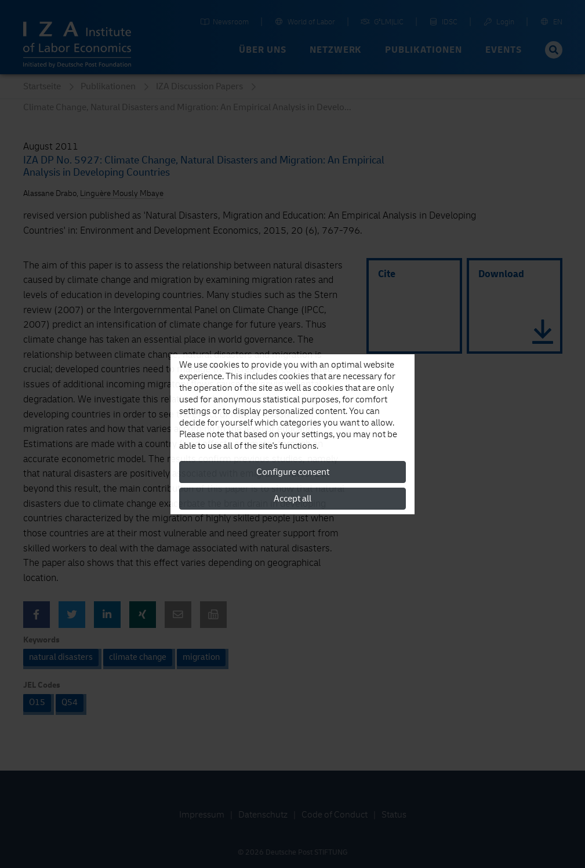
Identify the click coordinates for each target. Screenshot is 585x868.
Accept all (292, 498)
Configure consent (292, 472)
